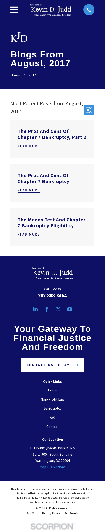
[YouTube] (69, 309)
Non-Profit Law (52, 399)
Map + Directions (53, 467)
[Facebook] (46, 309)
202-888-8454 (52, 295)
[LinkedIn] (35, 309)
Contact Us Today (52, 365)
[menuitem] (32, 513)
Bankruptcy (52, 408)
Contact (52, 426)
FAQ (52, 417)
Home (52, 390)
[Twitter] (58, 309)
